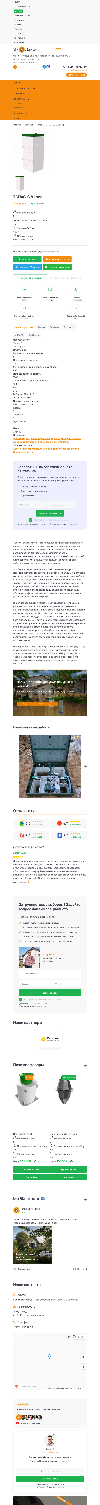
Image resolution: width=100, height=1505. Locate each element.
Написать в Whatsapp (55, 268)
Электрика (19, 99)
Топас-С (40, 124)
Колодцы (18, 113)
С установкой (61, 444)
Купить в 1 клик (27, 259)
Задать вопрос (50, 995)
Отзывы (18, 29)
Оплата (17, 25)
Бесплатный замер (76, 74)
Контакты (19, 42)
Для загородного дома (53, 441)
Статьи (17, 34)
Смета (41, 330)
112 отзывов (75, 827)
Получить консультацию (30, 280)
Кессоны (18, 108)
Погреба (18, 103)
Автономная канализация (27, 451)
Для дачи (34, 441)
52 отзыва (37, 827)
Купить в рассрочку (57, 259)
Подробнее (31, 1180)
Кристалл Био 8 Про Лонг (63, 1137)
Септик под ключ (23, 455)
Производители (22, 15)
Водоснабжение (22, 88)
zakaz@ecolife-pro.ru (77, 70)
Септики (18, 83)
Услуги (17, 2)
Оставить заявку (50, 1481)
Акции (18, 11)
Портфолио (19, 38)
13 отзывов (76, 839)
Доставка (19, 20)
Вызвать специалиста (50, 516)
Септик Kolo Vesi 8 (22, 1137)
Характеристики (24, 330)
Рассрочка (34, 337)
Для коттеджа (21, 441)
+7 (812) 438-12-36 (75, 66)
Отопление (19, 94)
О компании (20, 6)
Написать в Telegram (27, 268)
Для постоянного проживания (36, 444)
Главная (17, 124)
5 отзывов (37, 839)
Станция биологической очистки (61, 451)
